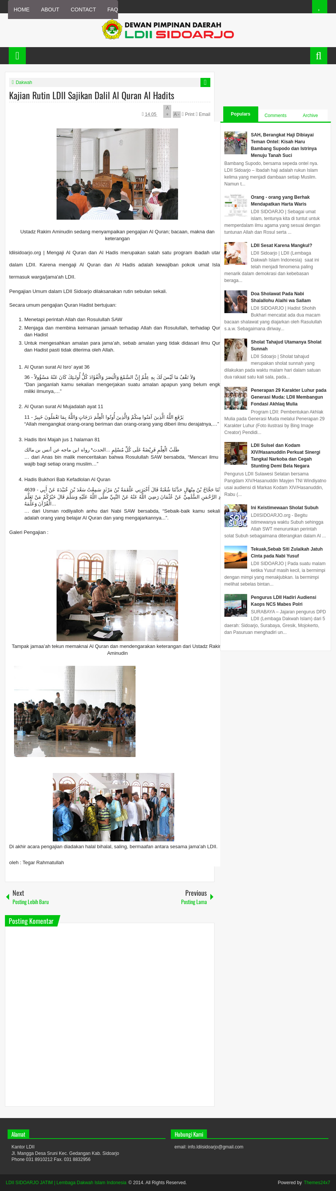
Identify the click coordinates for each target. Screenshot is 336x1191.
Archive (310, 115)
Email (203, 114)
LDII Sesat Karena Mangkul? (281, 245)
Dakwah (24, 82)
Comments (276, 115)
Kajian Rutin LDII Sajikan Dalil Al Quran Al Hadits (91, 95)
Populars (240, 114)
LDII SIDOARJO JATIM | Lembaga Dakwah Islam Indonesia (66, 1182)
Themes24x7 (317, 1182)
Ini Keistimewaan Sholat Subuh (285, 507)
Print (189, 114)
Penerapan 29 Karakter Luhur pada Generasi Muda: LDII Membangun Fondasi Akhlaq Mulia (289, 397)
